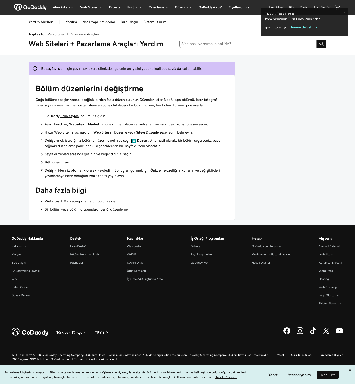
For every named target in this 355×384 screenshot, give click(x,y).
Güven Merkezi (21, 295)
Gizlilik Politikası (301, 354)
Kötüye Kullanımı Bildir (84, 254)
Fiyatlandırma (239, 7)
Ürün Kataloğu (136, 270)
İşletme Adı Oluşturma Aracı (145, 278)
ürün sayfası (69, 116)
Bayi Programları (201, 254)
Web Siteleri (326, 254)
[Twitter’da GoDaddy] (326, 333)
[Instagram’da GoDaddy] (300, 333)
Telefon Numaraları (331, 303)
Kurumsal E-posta (330, 262)
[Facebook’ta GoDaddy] (287, 333)
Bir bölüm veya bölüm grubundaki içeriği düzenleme (86, 209)
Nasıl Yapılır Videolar (98, 22)
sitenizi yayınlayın (110, 175)
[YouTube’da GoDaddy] (339, 333)
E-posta (114, 7)
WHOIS (132, 254)
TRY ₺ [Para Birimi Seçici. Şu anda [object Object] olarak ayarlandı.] (102, 332)
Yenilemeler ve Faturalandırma (271, 254)
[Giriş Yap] (322, 7)
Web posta (134, 246)
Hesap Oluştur (261, 262)
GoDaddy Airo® (210, 7)
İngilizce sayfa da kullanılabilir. (178, 68)
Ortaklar (196, 246)
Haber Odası (20, 287)
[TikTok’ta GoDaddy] (313, 333)
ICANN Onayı (135, 262)
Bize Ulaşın (129, 22)
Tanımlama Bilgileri (331, 354)
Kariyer (16, 254)
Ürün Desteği (78, 246)
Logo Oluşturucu (329, 295)
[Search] (321, 44)
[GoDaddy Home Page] (30, 332)
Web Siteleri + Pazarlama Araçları (72, 34)
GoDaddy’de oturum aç (267, 246)
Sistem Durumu (156, 22)
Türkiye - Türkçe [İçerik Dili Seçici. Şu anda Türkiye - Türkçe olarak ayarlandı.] (72, 332)
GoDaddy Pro (199, 262)
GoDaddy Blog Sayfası (26, 270)
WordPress (326, 270)
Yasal (15, 278)
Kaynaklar (76, 262)
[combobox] (248, 44)
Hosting (324, 278)
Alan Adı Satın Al (329, 246)
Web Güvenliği (328, 287)
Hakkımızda (19, 246)
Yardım (71, 22)
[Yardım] (304, 7)
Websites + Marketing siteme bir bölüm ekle (80, 201)
